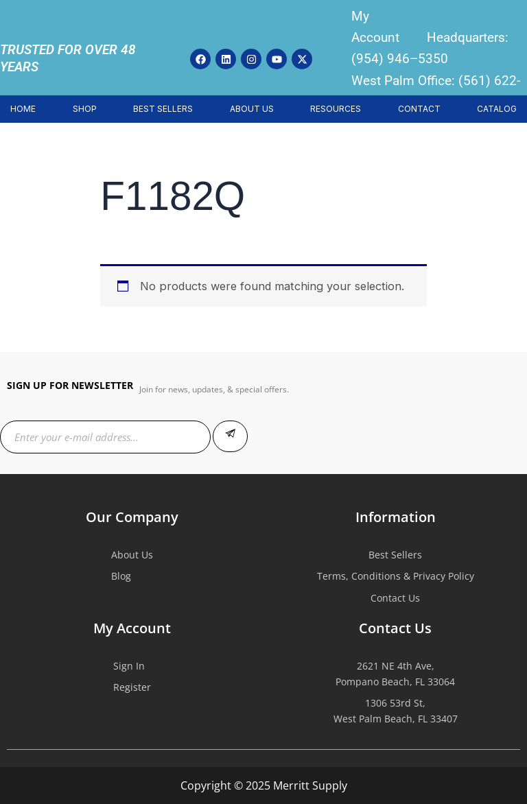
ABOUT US (252, 109)
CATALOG (497, 109)
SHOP (85, 109)
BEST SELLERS (163, 109)
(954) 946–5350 (399, 59)
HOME (23, 109)
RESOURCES (335, 109)
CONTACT (419, 109)
